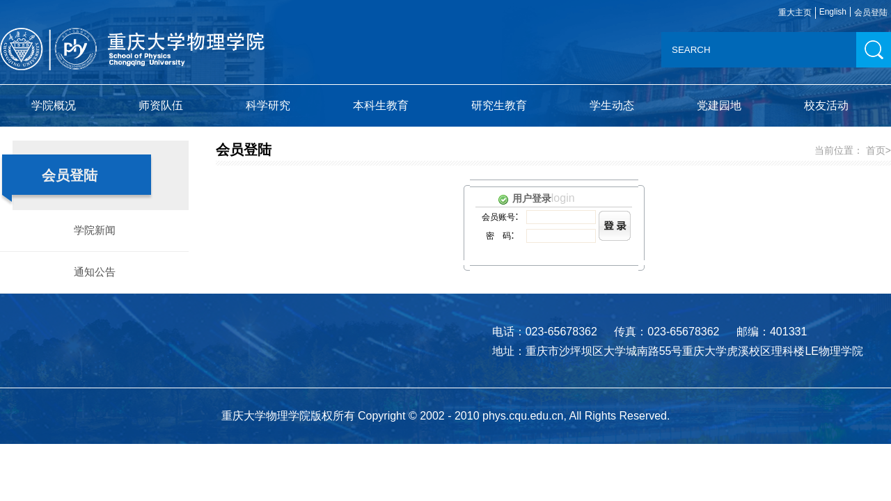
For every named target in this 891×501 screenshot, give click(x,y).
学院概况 (53, 105)
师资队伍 (161, 105)
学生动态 (612, 105)
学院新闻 (95, 230)
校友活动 (826, 105)
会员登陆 (871, 12)
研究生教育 (499, 105)
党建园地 (719, 105)
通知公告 (95, 272)
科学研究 (268, 105)
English (832, 12)
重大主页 (795, 12)
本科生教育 (381, 105)
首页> (878, 150)
